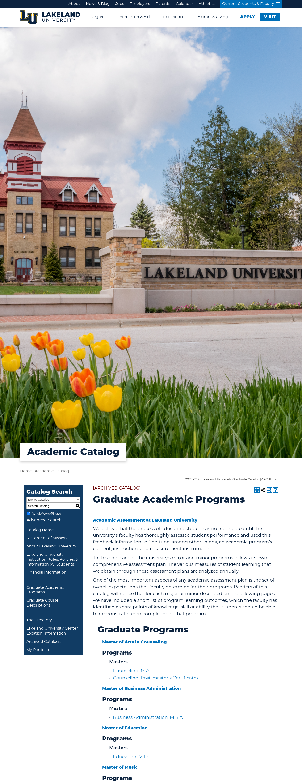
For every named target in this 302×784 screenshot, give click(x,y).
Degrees (98, 17)
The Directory (39, 620)
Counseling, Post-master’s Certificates (155, 678)
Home (26, 471)
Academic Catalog (52, 471)
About (74, 4)
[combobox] (231, 479)
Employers (140, 4)
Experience (174, 17)
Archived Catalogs (43, 641)
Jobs (119, 4)
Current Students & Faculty (251, 4)
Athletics (207, 4)
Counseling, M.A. (132, 671)
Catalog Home (40, 530)
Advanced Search (44, 520)
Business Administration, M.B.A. (148, 717)
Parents (163, 4)
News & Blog (98, 4)
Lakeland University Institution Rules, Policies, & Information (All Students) (52, 559)
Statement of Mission (46, 538)
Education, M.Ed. (132, 757)
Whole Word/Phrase (46, 513)
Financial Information (46, 572)
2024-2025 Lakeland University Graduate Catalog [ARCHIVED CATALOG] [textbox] (231, 479)
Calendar (184, 4)
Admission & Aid (134, 17)
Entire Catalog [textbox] (39, 499)
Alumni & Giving (213, 17)
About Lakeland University (51, 546)
